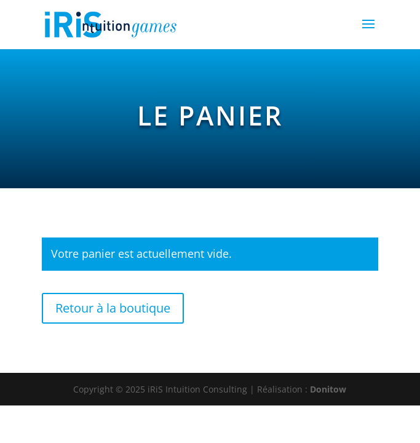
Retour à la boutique (112, 308)
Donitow (328, 389)
